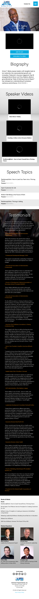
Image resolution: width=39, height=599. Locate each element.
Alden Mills (4, 560)
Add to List (19, 52)
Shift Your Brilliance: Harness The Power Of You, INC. (15, 521)
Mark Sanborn (5, 541)
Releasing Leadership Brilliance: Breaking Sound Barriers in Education (19, 515)
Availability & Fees (19, 56)
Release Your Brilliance (7, 518)
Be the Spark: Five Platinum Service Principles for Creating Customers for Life (19, 507)
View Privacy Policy (19, 592)
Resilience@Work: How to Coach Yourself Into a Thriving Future (17, 504)
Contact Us (27, 4)
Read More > (23, 83)
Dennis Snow (24, 541)
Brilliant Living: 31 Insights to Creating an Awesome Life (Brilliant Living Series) (18, 512)
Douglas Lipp (24, 560)
